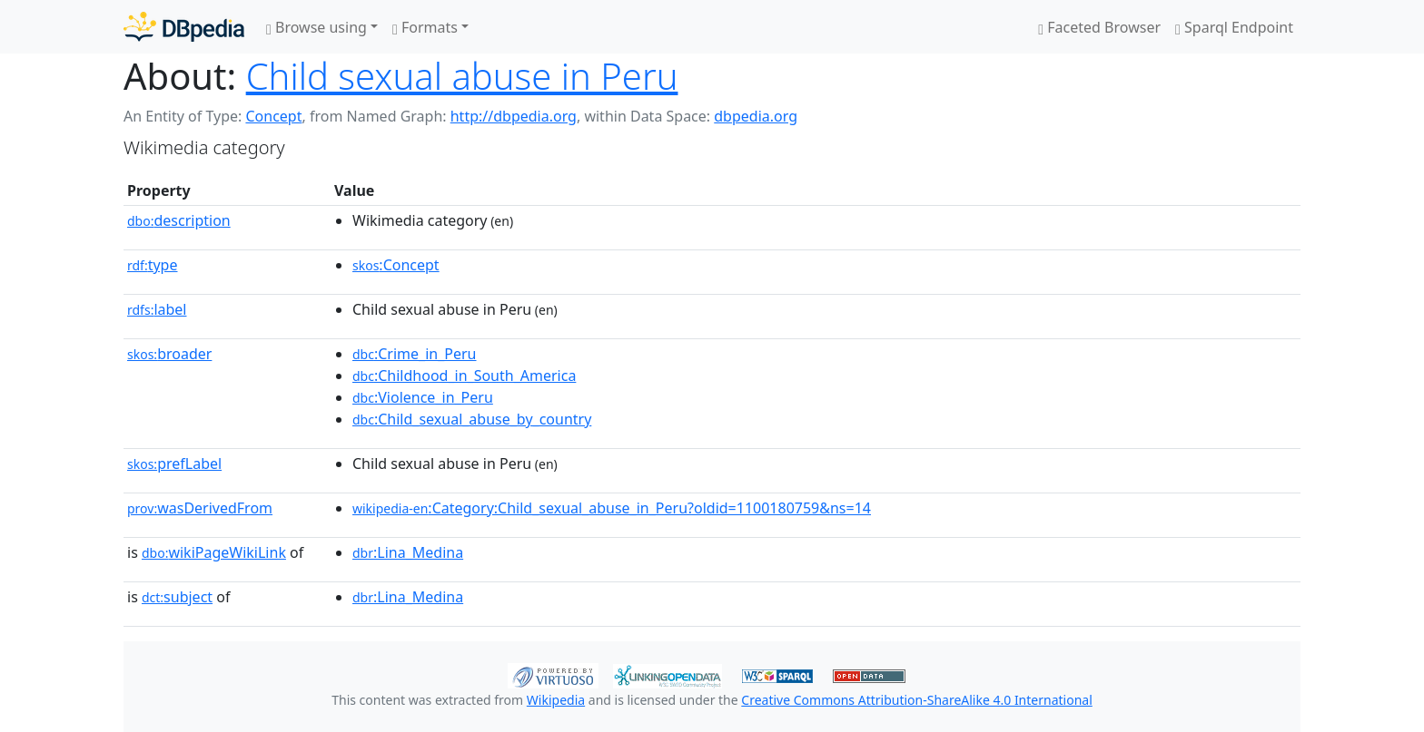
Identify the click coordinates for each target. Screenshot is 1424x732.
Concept (273, 116)
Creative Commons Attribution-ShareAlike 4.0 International (916, 699)
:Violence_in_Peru (422, 397)
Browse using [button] (316, 27)
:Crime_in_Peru (414, 354)
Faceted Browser (1099, 27)
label (157, 309)
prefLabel (174, 463)
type (152, 265)
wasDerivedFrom (199, 508)
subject (177, 597)
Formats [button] (425, 27)
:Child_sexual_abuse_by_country (471, 419)
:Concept (396, 265)
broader (169, 354)
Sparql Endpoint (1234, 27)
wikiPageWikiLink (214, 552)
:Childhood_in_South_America (464, 376)
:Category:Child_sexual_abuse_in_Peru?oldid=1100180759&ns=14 (611, 508)
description (179, 220)
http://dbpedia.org (513, 116)
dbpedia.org (755, 116)
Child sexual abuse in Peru (462, 76)
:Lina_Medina (407, 552)
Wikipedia (556, 699)
